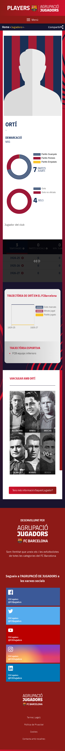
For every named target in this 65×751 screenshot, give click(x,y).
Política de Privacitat (34, 724)
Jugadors (16, 27)
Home (5, 27)
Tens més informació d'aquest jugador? (32, 490)
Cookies (34, 731)
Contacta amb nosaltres (34, 739)
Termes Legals (34, 717)
